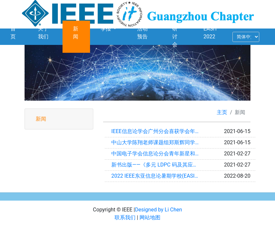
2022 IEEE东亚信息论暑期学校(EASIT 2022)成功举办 (158, 176)
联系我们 (125, 217)
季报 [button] (106, 29)
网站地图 (149, 217)
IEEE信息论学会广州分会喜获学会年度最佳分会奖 (158, 131)
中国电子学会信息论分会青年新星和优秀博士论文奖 (158, 153)
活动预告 (142, 33)
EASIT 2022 (210, 33)
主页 (222, 112)
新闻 (75, 33)
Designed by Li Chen (158, 209)
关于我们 (43, 33)
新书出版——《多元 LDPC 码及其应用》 (157, 165)
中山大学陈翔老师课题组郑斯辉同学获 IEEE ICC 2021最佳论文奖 (158, 142)
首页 (13, 33)
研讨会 (174, 37)
